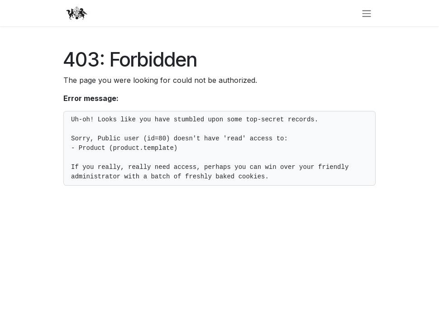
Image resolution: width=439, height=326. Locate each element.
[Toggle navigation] (367, 13)
